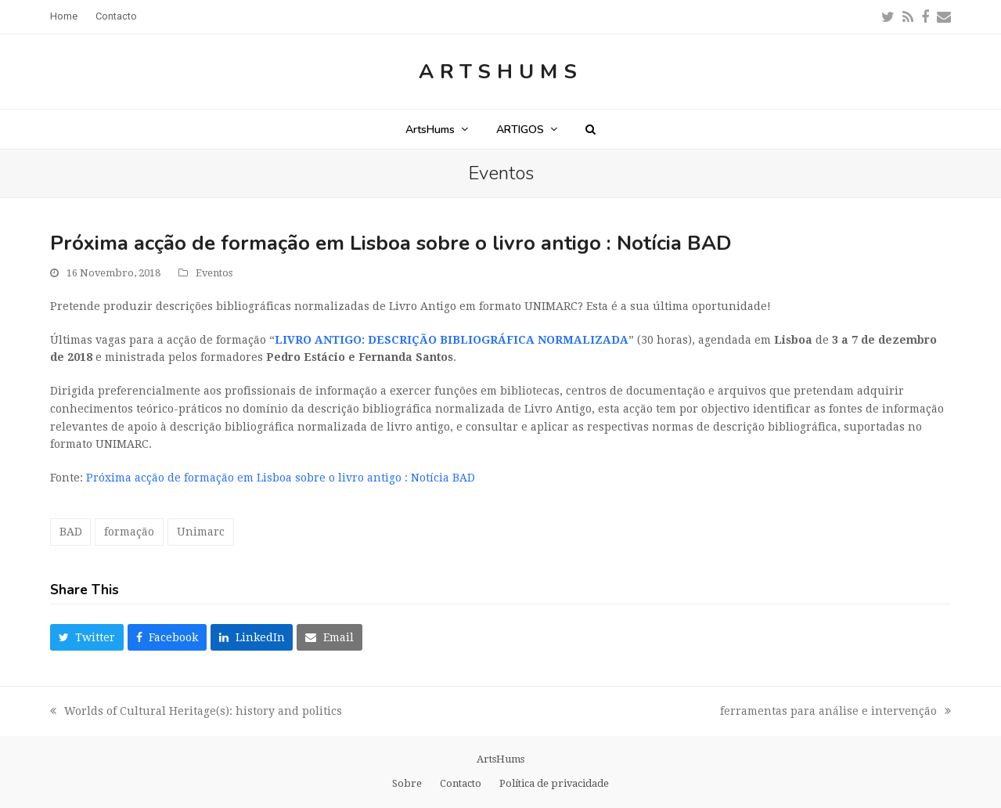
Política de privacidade (554, 783)
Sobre (407, 783)
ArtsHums (501, 71)
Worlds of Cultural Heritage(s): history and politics (196, 712)
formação (129, 531)
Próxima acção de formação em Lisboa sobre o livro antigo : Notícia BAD (280, 477)
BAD (70, 531)
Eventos (214, 273)
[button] (590, 129)
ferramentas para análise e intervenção (835, 712)
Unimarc (201, 531)
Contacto (460, 783)
